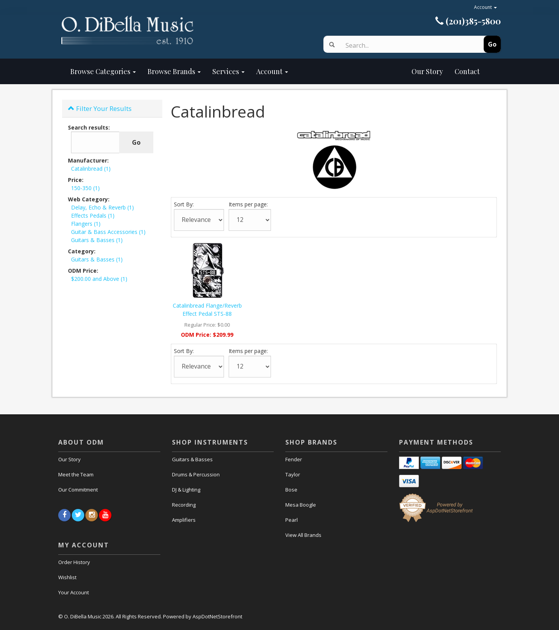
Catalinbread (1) (91, 168)
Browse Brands (174, 71)
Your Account (73, 592)
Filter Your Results (100, 108)
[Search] (405, 45)
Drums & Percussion (196, 474)
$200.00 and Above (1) (99, 278)
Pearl (291, 519)
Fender (293, 459)
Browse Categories (103, 71)
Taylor (292, 474)
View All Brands (303, 534)
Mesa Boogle (300, 504)
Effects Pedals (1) (93, 215)
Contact (467, 71)
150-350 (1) (85, 188)
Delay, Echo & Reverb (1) (102, 207)
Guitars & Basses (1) (97, 240)
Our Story (371, 71)
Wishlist (67, 577)
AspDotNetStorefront (217, 616)
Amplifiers (184, 519)
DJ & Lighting (186, 489)
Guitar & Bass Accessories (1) (108, 231)
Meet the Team (76, 474)
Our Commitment (78, 489)
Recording (184, 504)
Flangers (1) (86, 223)
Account (485, 7)
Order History (74, 562)
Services (228, 71)
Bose (291, 489)
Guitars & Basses (192, 459)
